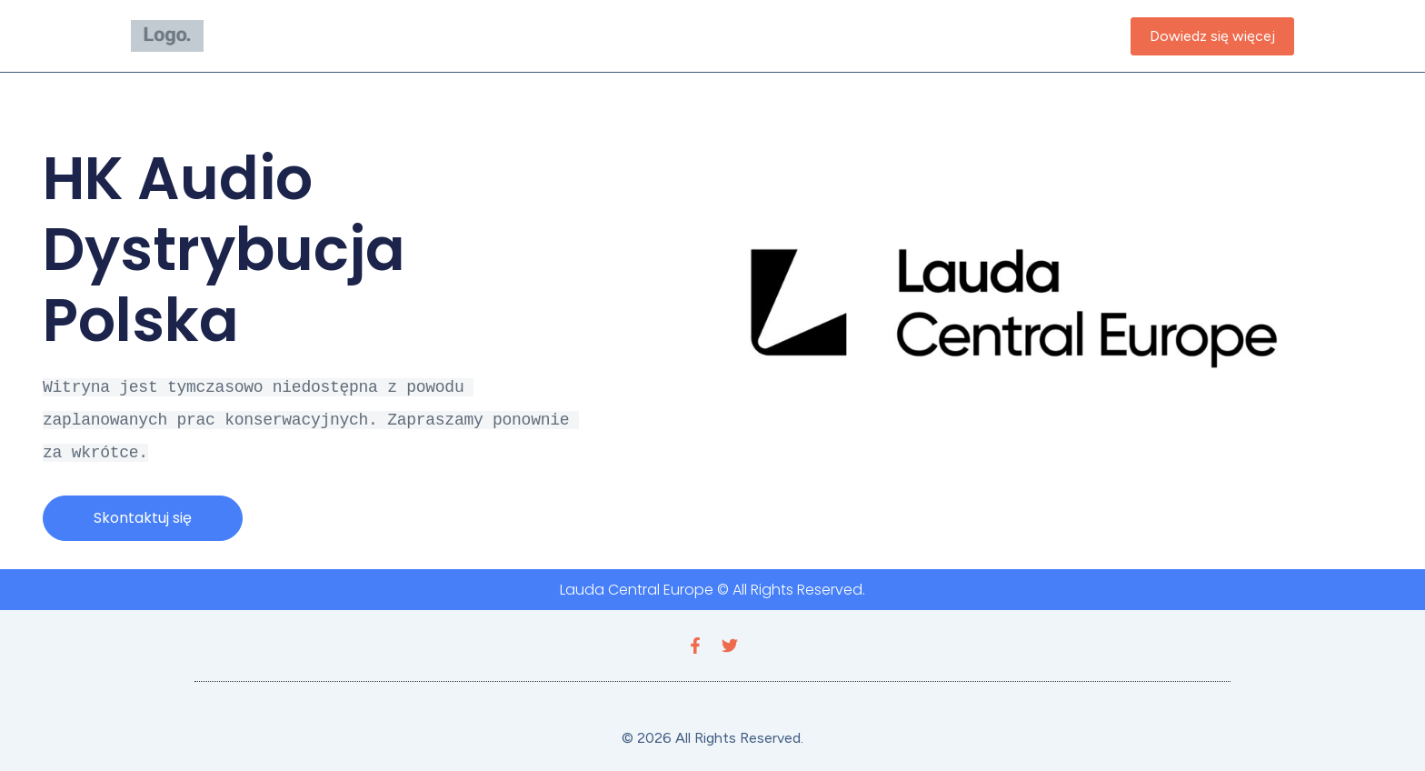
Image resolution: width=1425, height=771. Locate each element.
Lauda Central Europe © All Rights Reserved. (712, 584)
